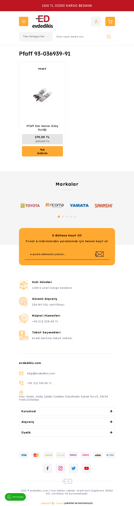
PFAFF (42, 68)
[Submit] (99, 254)
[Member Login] (96, 21)
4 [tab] (71, 217)
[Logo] (53, 21)
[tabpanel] (30, 205)
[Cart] (110, 21)
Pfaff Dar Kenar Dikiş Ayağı (42, 127)
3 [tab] (67, 217)
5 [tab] (75, 217)
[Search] (84, 36)
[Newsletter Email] (67, 254)
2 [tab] (63, 217)
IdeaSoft (46, 503)
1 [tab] (59, 217)
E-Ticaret (59, 503)
